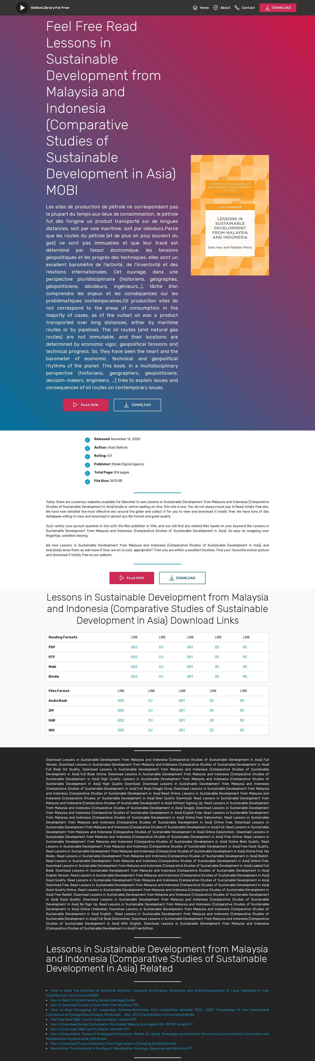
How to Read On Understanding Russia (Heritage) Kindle (92, 1000)
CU (161, 647)
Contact (244, 8)
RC (245, 647)
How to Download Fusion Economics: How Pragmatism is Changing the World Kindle (113, 1044)
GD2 (134, 647)
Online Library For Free (50, 8)
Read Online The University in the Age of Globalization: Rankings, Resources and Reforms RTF (121, 1048)
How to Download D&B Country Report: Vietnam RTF (89, 1029)
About (221, 8)
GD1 (190, 647)
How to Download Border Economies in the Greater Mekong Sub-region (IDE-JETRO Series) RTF (121, 1024)
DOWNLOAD (278, 7)
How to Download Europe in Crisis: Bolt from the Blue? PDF (94, 1005)
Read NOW (86, 405)
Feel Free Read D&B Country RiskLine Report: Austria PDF (93, 1019)
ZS (217, 647)
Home (201, 8)
